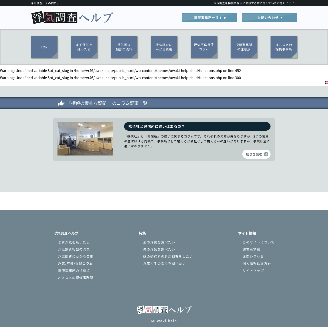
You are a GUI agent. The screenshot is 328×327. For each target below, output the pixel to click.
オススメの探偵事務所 (284, 46)
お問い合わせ (253, 256)
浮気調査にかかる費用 (164, 46)
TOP (44, 47)
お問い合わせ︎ (268, 17)
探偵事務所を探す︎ (208, 17)
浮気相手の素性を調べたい (164, 263)
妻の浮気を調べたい (159, 242)
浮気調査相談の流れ (124, 46)
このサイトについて (259, 242)
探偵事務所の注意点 (244, 46)
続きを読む (254, 154)
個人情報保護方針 (257, 263)
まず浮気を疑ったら (84, 46)
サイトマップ (253, 270)
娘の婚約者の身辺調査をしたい (168, 256)
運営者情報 (251, 249)
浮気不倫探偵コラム (204, 46)
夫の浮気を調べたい (159, 249)
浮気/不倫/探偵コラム (75, 263)
